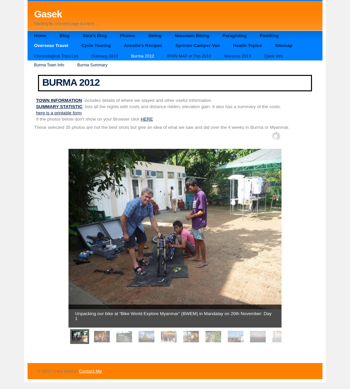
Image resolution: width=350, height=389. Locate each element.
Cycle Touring (96, 45)
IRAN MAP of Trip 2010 (189, 56)
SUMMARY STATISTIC (59, 106)
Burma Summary (92, 65)
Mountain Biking (192, 35)
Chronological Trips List (56, 56)
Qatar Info (273, 56)
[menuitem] (79, 336)
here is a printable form (59, 112)
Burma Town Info (49, 65)
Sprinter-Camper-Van (197, 45)
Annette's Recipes (143, 45)
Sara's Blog (95, 35)
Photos (127, 35)
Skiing (155, 35)
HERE (147, 119)
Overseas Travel (51, 45)
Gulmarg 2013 (104, 56)
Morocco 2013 (237, 56)
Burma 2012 (142, 56)
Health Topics (247, 45)
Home (40, 35)
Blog (64, 35)
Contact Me (90, 371)
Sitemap (283, 45)
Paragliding (235, 35)
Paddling (269, 35)
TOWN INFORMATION (59, 100)
